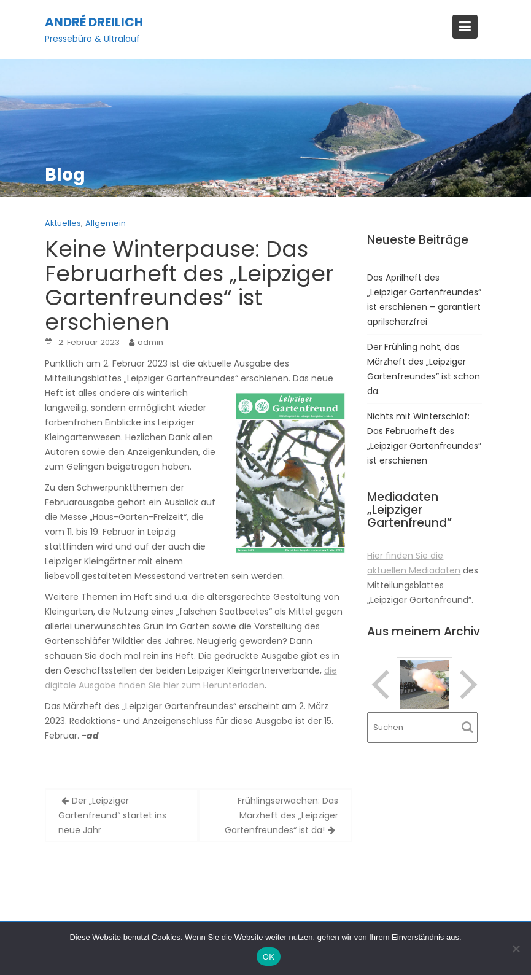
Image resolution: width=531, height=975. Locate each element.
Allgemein (105, 223)
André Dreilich (94, 22)
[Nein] (516, 948)
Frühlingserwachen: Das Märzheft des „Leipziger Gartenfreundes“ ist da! (281, 815)
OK (268, 956)
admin (150, 342)
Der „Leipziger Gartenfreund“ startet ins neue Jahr (112, 815)
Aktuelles (63, 223)
